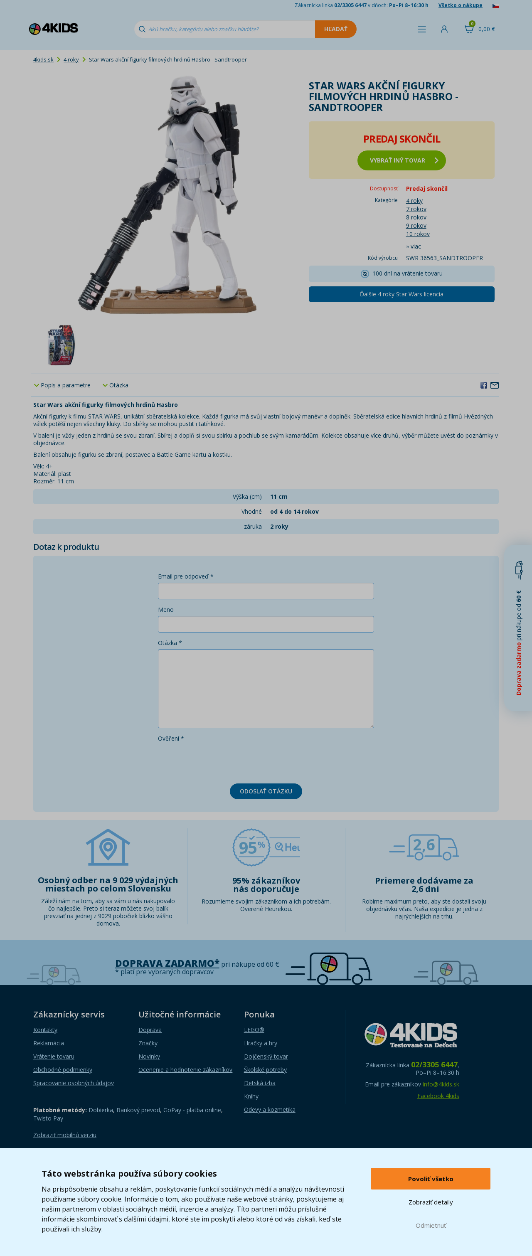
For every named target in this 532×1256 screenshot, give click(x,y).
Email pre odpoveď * (186, 576)
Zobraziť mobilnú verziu (64, 1135)
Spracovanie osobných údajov (73, 1083)
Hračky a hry (260, 1043)
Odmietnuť (431, 1225)
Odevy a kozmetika (270, 1109)
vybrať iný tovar (404, 160)
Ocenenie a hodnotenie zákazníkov (185, 1070)
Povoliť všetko (430, 1179)
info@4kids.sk (441, 1084)
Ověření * (171, 738)
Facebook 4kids (438, 1096)
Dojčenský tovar (266, 1056)
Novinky (149, 1056)
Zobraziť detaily (431, 1202)
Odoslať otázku (266, 791)
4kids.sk (43, 59)
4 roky (71, 59)
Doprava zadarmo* (167, 963)
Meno (166, 609)
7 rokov (416, 209)
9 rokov (416, 225)
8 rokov (416, 217)
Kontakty (45, 1030)
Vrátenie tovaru (53, 1056)
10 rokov (418, 234)
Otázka (118, 385)
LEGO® (254, 1030)
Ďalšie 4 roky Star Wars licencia (401, 294)
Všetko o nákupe (460, 5)
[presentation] (221, 761)
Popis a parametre (66, 385)
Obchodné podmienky (62, 1070)
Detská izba (260, 1083)
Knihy (251, 1096)
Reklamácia (48, 1043)
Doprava (150, 1030)
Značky (148, 1043)
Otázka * (170, 643)
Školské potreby (265, 1070)
